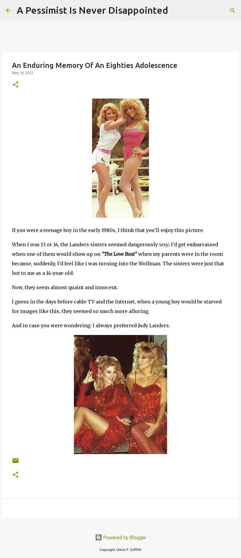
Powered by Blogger (120, 537)
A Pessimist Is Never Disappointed (92, 10)
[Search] (176, 10)
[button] (15, 85)
